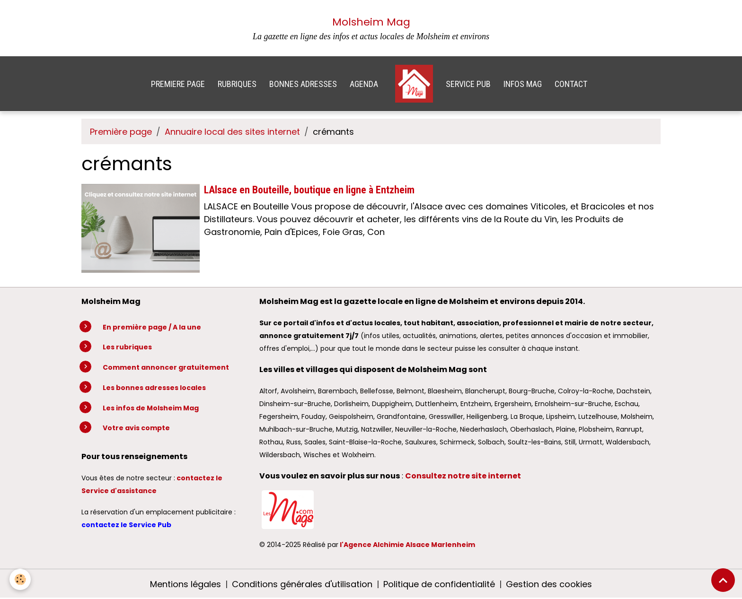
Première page (121, 132)
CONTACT (571, 84)
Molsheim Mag (371, 22)
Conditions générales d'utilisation (302, 584)
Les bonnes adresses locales (154, 387)
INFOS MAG (523, 84)
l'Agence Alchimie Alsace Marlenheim (407, 544)
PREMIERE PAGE (178, 84)
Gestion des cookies (549, 584)
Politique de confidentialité (439, 584)
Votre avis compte (136, 428)
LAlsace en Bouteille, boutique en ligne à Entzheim (309, 190)
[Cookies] (20, 579)
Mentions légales (185, 584)
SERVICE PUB (468, 84)
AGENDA (364, 84)
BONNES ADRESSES (303, 84)
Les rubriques (127, 347)
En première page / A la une (152, 327)
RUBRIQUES (237, 84)
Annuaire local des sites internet (232, 132)
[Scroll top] (723, 580)
